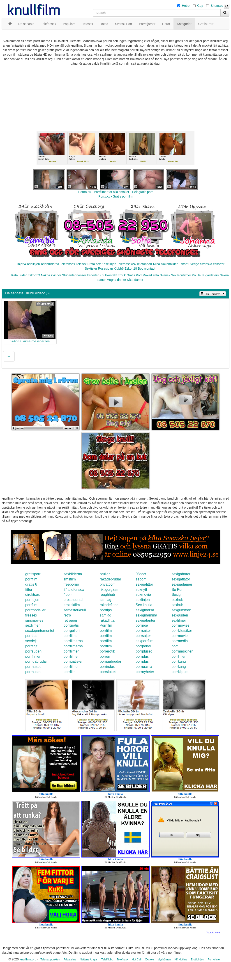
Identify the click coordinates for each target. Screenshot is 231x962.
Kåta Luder (19, 275)
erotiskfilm (72, 605)
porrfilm (31, 579)
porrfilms (70, 636)
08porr (141, 574)
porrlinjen (178, 656)
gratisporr (33, 574)
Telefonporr (144, 264)
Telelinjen (33, 264)
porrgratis (71, 625)
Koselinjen (109, 264)
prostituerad (73, 600)
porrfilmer (71, 651)
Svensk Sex (168, 275)
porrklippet (179, 672)
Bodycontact (146, 268)
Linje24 (21, 264)
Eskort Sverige (189, 264)
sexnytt (141, 589)
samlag (105, 600)
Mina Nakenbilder (165, 264)
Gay (200, 5)
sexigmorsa (145, 610)
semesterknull (75, 610)
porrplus (142, 656)
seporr (141, 579)
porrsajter (143, 630)
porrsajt (31, 646)
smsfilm (70, 579)
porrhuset (33, 667)
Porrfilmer (184, 275)
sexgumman (181, 610)
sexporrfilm (144, 641)
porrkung (178, 661)
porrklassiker (181, 630)
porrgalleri (72, 630)
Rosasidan (105, 268)
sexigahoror (180, 574)
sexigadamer (181, 584)
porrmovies (180, 625)
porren (105, 656)
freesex (31, 615)
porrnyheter (145, 672)
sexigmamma (146, 615)
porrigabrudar (36, 661)
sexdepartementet (39, 630)
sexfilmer (178, 620)
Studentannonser (74, 275)
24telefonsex (74, 589)
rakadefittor (109, 605)
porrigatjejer (73, 661)
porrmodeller (35, 610)
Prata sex (94, 264)
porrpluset (144, 651)
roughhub (107, 594)
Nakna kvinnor (51, 275)
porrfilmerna (73, 641)
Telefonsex (67, 264)
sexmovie (143, 594)
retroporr (70, 620)
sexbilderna (73, 574)
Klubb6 (119, 268)
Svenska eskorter (212, 264)
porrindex (107, 667)
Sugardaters (210, 275)
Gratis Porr (134, 275)
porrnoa (142, 625)
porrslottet (108, 672)
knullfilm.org (28, 959)
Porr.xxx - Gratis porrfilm (116, 196)
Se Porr (177, 589)
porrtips (106, 610)
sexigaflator (180, 579)
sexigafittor (144, 584)
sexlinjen (143, 600)
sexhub (177, 600)
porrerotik (107, 651)
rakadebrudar (110, 579)
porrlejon (32, 600)
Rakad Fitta (151, 275)
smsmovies (34, 620)
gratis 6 (31, 584)
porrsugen (33, 651)
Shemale (217, 5)
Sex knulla (144, 605)
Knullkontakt (108, 275)
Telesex (81, 264)
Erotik (122, 275)
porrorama (144, 667)
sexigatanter (145, 620)
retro (67, 615)
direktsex (32, 594)
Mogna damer (116, 280)
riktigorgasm (109, 589)
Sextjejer (91, 268)
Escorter (93, 275)
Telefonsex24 (126, 264)
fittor (28, 589)
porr (174, 646)
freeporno (71, 584)
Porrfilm (106, 625)
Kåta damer (135, 280)
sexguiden (179, 615)
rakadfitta (107, 620)
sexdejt (31, 641)
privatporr (107, 584)
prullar (105, 574)
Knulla (196, 275)
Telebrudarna (50, 264)
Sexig (175, 594)
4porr (68, 594)
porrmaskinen (182, 651)
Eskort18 (131, 268)
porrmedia (179, 641)
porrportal (143, 646)
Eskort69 (34, 275)
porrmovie (179, 636)
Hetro (185, 5)
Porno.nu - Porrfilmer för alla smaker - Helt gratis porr (115, 192)
